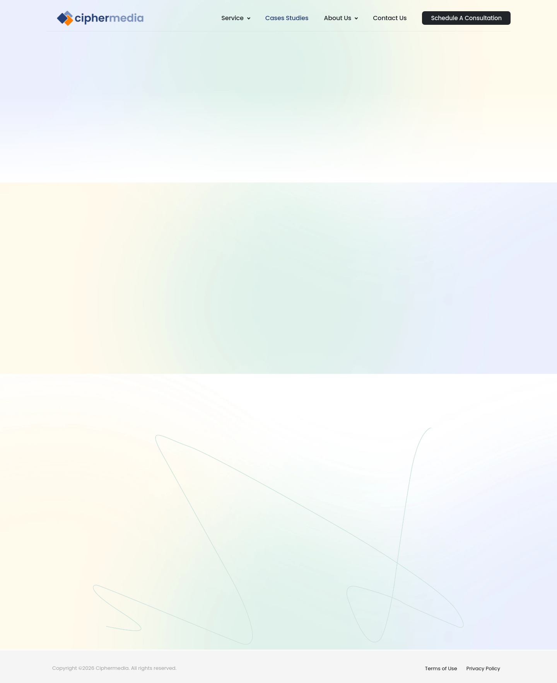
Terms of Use (441, 668)
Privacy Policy (483, 668)
